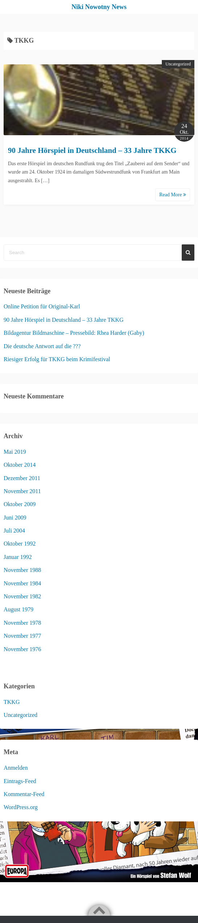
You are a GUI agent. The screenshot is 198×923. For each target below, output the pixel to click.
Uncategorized (178, 64)
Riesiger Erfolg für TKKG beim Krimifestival (57, 359)
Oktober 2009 (19, 504)
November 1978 (22, 623)
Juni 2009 (15, 517)
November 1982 (22, 596)
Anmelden (16, 768)
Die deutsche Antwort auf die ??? (42, 346)
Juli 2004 (14, 530)
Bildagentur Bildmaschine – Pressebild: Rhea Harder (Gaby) (74, 333)
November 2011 (22, 491)
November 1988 (22, 570)
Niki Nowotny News (98, 6)
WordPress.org (21, 807)
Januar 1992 (18, 557)
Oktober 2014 (19, 465)
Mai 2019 (15, 452)
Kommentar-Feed (24, 794)
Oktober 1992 (19, 543)
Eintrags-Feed (20, 781)
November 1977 (22, 636)
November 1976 (22, 649)
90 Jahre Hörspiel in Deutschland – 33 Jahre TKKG (92, 150)
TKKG (12, 702)
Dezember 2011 (22, 478)
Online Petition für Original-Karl (42, 306)
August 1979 (18, 609)
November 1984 (22, 583)
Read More (172, 194)
